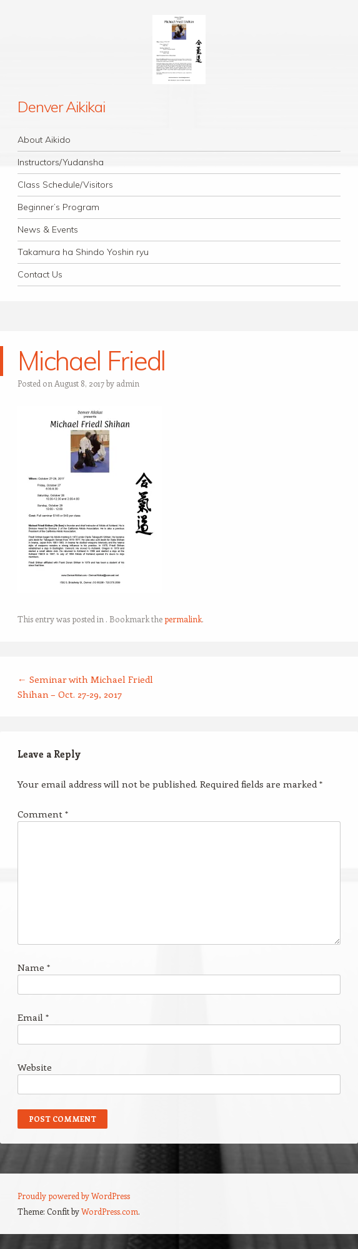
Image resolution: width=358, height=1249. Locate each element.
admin (127, 383)
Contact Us (39, 274)
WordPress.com (109, 1211)
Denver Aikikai (61, 106)
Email (33, 1017)
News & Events (47, 229)
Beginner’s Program (58, 207)
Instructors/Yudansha (60, 162)
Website (34, 1067)
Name (33, 967)
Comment (42, 814)
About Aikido (44, 139)
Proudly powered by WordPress (73, 1195)
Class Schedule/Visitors (65, 184)
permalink (183, 619)
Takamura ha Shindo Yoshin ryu (83, 252)
